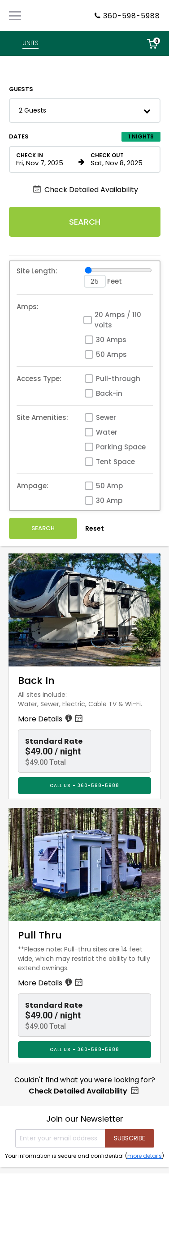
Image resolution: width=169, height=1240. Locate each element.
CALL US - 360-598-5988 (84, 785)
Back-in (109, 393)
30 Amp (109, 500)
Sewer (106, 417)
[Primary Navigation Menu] (15, 15)
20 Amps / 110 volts (118, 320)
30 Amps (111, 339)
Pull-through (118, 378)
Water (106, 432)
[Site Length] (118, 270)
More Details (51, 719)
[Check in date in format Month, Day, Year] (45, 159)
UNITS (30, 42)
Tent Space (115, 461)
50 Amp (109, 485)
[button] (84, 110)
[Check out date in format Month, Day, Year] (120, 159)
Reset (94, 528)
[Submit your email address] (129, 1138)
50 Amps (111, 354)
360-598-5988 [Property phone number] (131, 16)
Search (84, 221)
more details (144, 1156)
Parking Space (121, 447)
